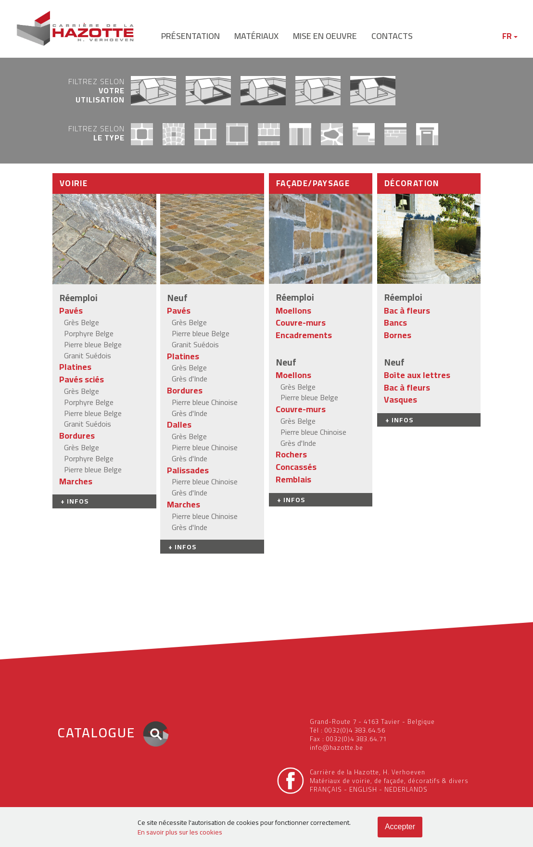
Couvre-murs (301, 322)
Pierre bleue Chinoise (205, 402)
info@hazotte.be (336, 747)
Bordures (77, 435)
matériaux (256, 36)
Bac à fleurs (407, 310)
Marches (75, 481)
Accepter (400, 826)
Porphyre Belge (89, 333)
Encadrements (304, 335)
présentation (190, 36)
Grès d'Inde (189, 378)
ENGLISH (363, 789)
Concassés (296, 467)
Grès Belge (81, 322)
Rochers (291, 454)
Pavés (71, 310)
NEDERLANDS (406, 789)
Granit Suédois (87, 355)
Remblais (293, 479)
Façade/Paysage (313, 183)
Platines (75, 367)
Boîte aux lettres (417, 375)
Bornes (397, 335)
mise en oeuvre (325, 36)
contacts (392, 36)
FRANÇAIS (326, 789)
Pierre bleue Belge (93, 344)
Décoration (411, 183)
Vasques (400, 399)
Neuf (177, 297)
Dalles (179, 424)
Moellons (293, 310)
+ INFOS (75, 501)
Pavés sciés (81, 379)
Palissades (188, 470)
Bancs (395, 322)
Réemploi (79, 297)
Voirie (74, 183)
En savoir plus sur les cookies (180, 832)
